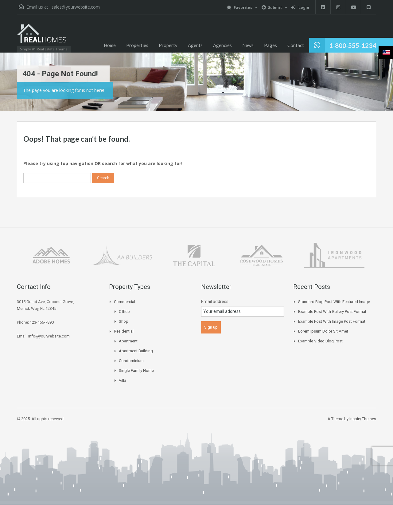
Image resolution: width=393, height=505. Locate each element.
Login (299, 7)
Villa (122, 380)
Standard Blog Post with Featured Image (334, 301)
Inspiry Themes (362, 418)
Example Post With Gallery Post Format (332, 311)
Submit (271, 7)
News (248, 45)
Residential (124, 331)
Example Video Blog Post (320, 341)
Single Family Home (136, 370)
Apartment (128, 341)
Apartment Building (136, 351)
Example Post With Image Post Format (331, 321)
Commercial (124, 301)
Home (110, 45)
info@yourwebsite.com (49, 336)
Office (124, 311)
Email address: (215, 301)
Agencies (222, 45)
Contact (295, 45)
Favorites (239, 7)
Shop (123, 321)
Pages (270, 45)
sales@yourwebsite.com (76, 7)
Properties (137, 45)
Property (168, 45)
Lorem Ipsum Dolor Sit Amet (323, 331)
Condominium (131, 360)
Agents (195, 45)
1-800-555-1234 (352, 45)
